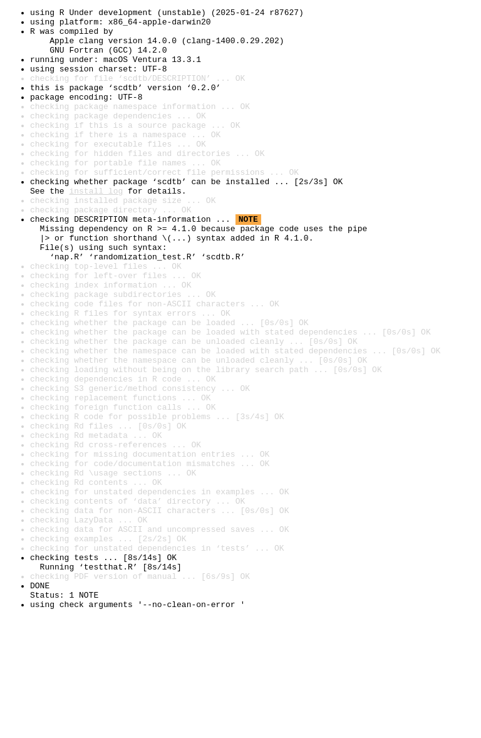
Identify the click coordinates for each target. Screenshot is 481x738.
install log (96, 228)
